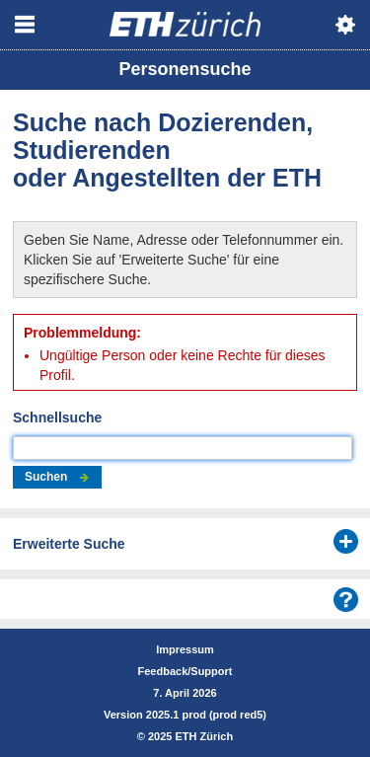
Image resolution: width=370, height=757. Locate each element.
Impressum (185, 649)
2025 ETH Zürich (190, 736)
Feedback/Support (185, 671)
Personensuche (184, 69)
